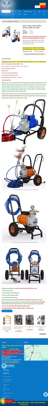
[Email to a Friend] (43, 334)
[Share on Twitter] (42, 334)
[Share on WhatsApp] (39, 334)
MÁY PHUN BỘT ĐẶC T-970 (29, 327)
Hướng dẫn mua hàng (7, 393)
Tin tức (35, 13)
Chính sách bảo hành (7, 379)
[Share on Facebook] (40, 334)
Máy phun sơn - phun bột (13, 21)
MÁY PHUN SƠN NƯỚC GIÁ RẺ (41, 327)
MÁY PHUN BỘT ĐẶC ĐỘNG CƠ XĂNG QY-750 (18, 328)
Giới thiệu (20, 13)
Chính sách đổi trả (7, 381)
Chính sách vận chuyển (6, 385)
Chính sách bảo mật (7, 376)
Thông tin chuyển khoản (27, 13)
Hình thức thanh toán (6, 389)
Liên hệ (44, 13)
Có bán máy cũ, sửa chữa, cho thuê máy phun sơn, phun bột (7, 328)
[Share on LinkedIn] (45, 334)
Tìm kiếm (43, 6)
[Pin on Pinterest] (44, 334)
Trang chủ (13, 14)
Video (39, 11)
